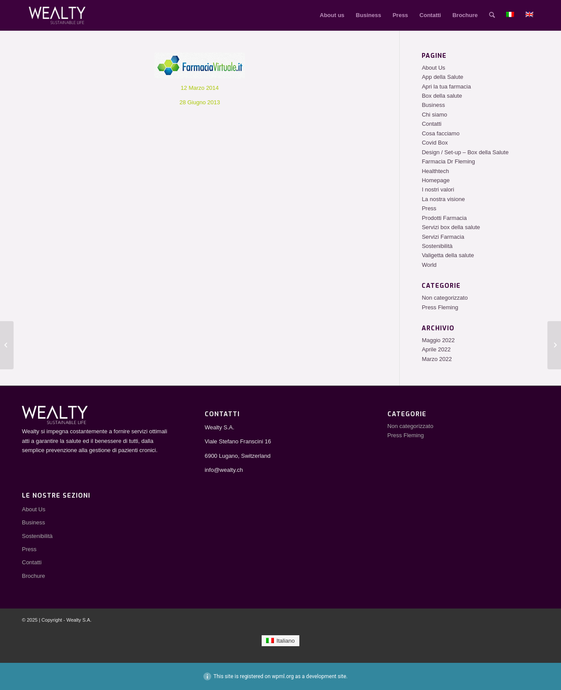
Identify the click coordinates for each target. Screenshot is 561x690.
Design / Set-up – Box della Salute (465, 152)
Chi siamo (434, 114)
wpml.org (283, 676)
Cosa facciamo (440, 133)
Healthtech (435, 171)
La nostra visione (443, 199)
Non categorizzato (445, 297)
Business (433, 105)
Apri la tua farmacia (446, 86)
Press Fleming (440, 307)
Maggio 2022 (438, 340)
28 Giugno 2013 (199, 102)
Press (429, 208)
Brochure (33, 576)
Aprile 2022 (436, 349)
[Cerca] (492, 15)
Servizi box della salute (451, 227)
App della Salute (442, 77)
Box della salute (442, 95)
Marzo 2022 (437, 359)
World (429, 265)
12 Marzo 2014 (200, 88)
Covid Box (434, 142)
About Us (433, 67)
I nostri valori (438, 189)
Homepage (436, 180)
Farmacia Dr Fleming (448, 161)
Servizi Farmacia (443, 237)
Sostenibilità (437, 246)
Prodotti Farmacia (444, 218)
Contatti (431, 123)
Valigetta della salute (448, 255)
